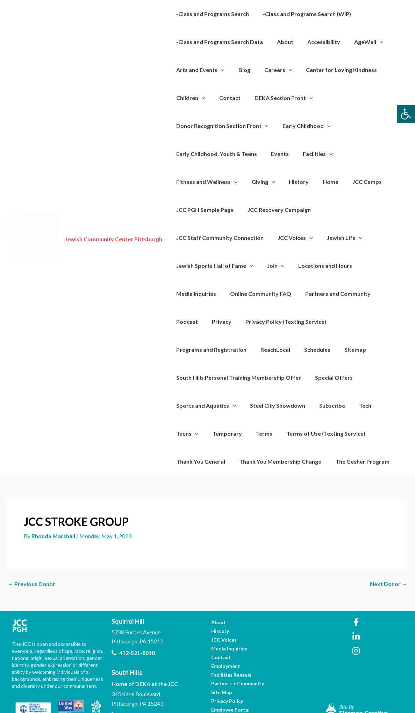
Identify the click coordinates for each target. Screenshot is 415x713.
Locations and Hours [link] (365, 237)
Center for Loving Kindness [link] (331, 69)
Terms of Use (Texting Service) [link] (282, 405)
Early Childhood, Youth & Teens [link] (215, 153)
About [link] (281, 41)
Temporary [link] (189, 405)
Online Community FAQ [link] (256, 265)
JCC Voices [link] (365, 210)
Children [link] (189, 98)
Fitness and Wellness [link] (368, 154)
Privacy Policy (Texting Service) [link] (246, 293)
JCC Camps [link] (282, 181)
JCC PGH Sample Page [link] (336, 181)
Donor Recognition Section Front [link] (221, 126)
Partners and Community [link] (331, 265)
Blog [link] (240, 69)
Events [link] (276, 153)
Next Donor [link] (388, 556)
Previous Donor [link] (31, 556)
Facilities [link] (311, 154)
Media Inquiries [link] (195, 265)
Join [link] (318, 238)
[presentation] (369, 42)
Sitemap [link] (264, 321)
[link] (406, 114)
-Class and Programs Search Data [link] (218, 41)
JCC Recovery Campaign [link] (206, 209)
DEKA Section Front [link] (277, 98)
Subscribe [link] (325, 377)
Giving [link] (186, 182)
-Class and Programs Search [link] (211, 13)
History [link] (219, 181)
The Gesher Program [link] (295, 433)
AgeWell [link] (358, 42)
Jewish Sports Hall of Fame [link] (260, 238)
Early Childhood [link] (302, 126)
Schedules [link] (229, 321)
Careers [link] (271, 70)
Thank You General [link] (357, 405)
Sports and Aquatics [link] (205, 378)
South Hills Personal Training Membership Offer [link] (237, 349)
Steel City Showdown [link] (273, 377)
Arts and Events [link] (199, 70)
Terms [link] (223, 405)
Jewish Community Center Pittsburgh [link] (113, 225)
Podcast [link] (385, 265)
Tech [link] (355, 377)
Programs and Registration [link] (333, 293)
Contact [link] (225, 97)
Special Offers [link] (330, 349)
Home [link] (248, 181)
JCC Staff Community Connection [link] (293, 209)
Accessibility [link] (316, 41)
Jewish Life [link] (192, 238)
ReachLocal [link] (190, 321)
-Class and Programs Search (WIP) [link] (303, 13)
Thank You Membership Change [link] (216, 433)
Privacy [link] (184, 293)
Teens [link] (384, 378)
